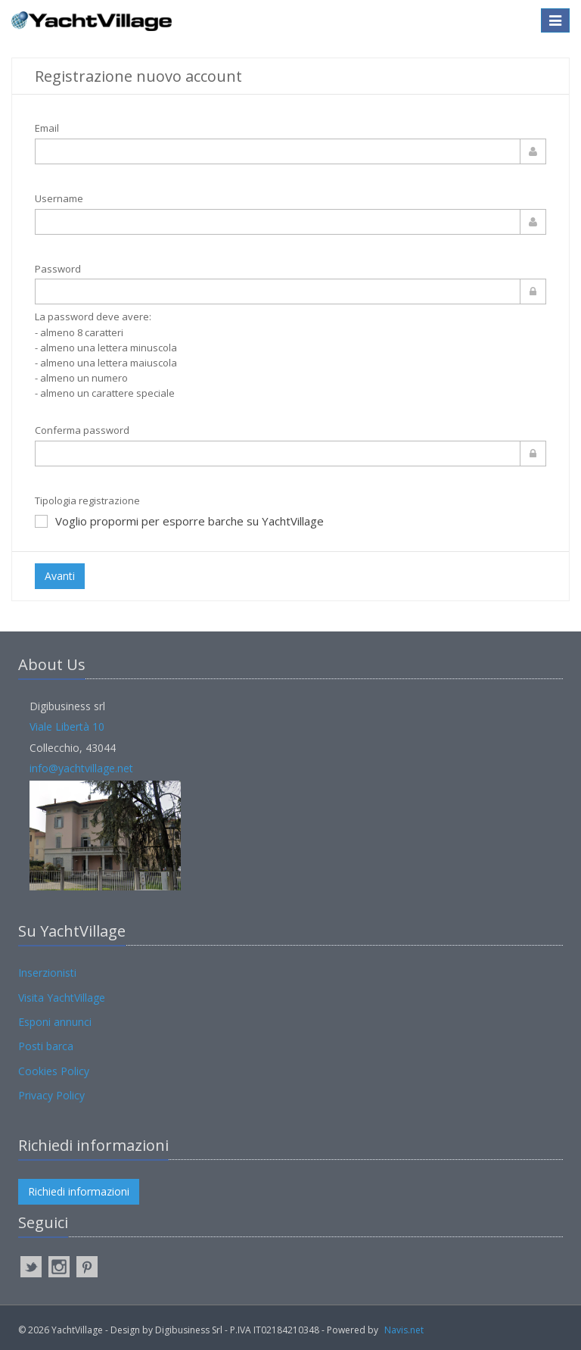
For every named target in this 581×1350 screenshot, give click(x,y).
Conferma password (82, 430)
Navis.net (404, 1329)
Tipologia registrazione (87, 500)
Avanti (60, 576)
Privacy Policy (51, 1095)
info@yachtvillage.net (81, 768)
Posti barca (45, 1046)
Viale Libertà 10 (67, 726)
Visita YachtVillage (61, 997)
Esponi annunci (55, 1022)
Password (58, 269)
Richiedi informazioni (78, 1191)
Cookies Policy (53, 1071)
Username (59, 198)
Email (47, 128)
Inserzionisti (47, 972)
